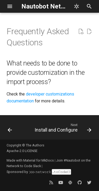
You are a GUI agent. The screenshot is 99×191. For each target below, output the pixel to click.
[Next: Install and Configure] (62, 128)
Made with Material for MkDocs (30, 160)
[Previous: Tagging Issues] (9, 128)
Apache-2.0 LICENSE (22, 151)
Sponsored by (39, 172)
